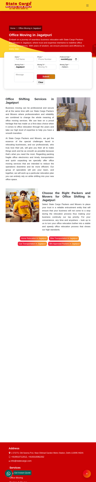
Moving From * (19, 65)
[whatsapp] (8, 471)
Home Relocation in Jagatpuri (34, 238)
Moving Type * (64, 65)
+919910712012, (19, 457)
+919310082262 (36, 457)
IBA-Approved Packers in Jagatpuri (64, 244)
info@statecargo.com (21, 461)
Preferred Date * (65, 57)
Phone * (40, 57)
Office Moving (16, 478)
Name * (17, 57)
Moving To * (41, 65)
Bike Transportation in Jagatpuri (64, 238)
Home (12, 28)
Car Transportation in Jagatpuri (32, 244)
